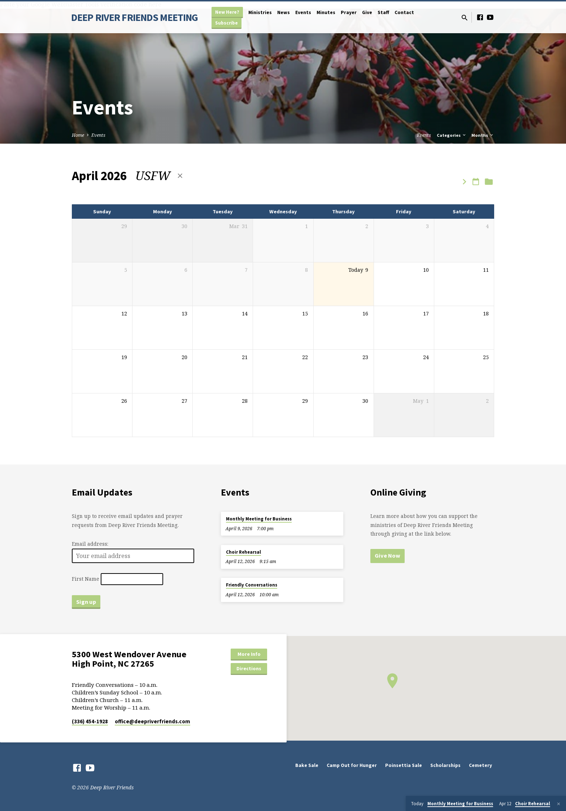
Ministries (260, 12)
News (283, 12)
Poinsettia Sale (403, 765)
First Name (85, 579)
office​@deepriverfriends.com (152, 721)
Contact (404, 12)
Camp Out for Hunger (352, 765)
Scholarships (445, 765)
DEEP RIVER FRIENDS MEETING (134, 17)
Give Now (387, 555)
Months (482, 135)
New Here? (227, 12)
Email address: (90, 543)
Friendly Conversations (251, 585)
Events (303, 12)
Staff (383, 12)
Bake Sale (306, 765)
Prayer (349, 12)
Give (367, 12)
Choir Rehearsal (243, 552)
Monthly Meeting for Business (259, 519)
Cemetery (480, 765)
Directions (248, 668)
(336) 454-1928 (90, 721)
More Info (249, 654)
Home (78, 135)
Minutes (326, 12)
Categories (452, 135)
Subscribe (226, 23)
